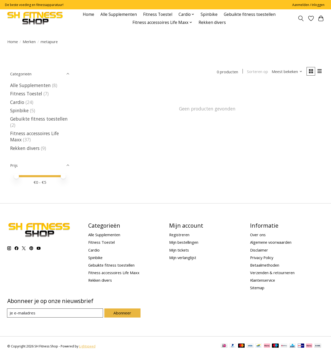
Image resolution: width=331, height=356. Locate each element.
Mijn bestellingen (183, 242)
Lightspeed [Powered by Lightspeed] (87, 346)
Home (88, 14)
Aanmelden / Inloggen (308, 5)
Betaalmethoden (264, 265)
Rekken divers (212, 22)
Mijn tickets (179, 250)
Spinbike (209, 14)
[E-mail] (55, 313)
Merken (29, 41)
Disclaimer (259, 250)
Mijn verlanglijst (182, 257)
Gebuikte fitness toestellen (250, 14)
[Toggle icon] (300, 18)
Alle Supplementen (118, 14)
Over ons (258, 234)
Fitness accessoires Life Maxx (113, 272)
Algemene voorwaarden (270, 242)
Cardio (18, 102)
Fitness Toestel (157, 14)
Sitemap (257, 287)
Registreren (179, 234)
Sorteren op (257, 71)
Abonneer (122, 312)
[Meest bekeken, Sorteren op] (286, 71)
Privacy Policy (261, 257)
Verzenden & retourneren (272, 272)
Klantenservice (262, 280)
